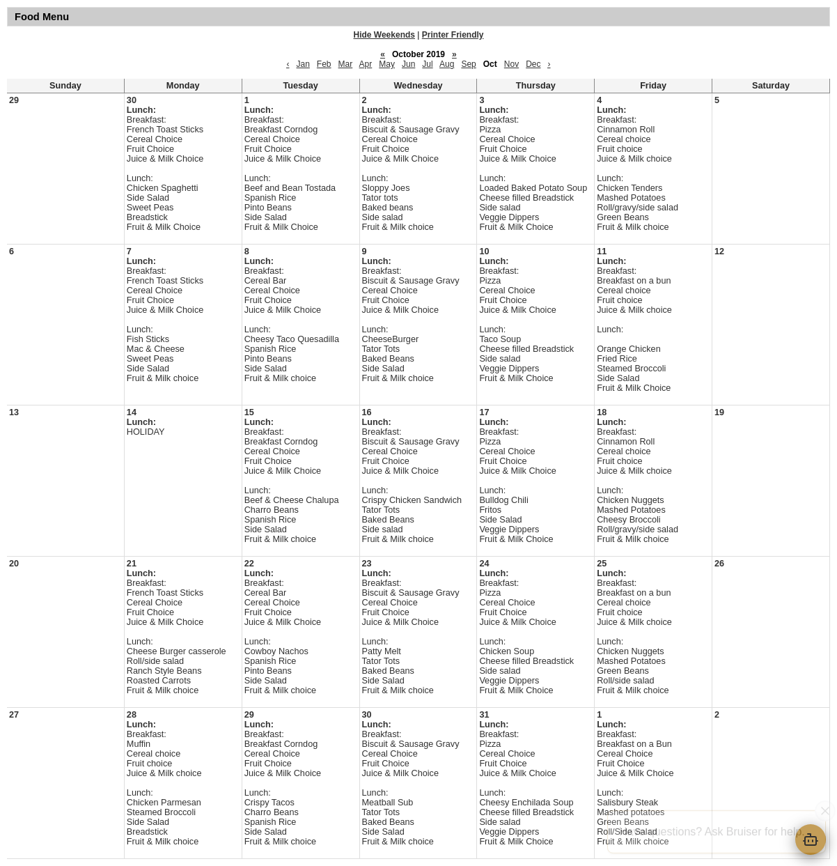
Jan (302, 64)
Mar (345, 64)
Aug (446, 64)
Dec (533, 64)
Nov (511, 64)
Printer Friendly (453, 35)
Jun (408, 64)
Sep (468, 64)
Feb (324, 64)
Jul (427, 64)
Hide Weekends (384, 35)
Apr (366, 64)
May (387, 64)
